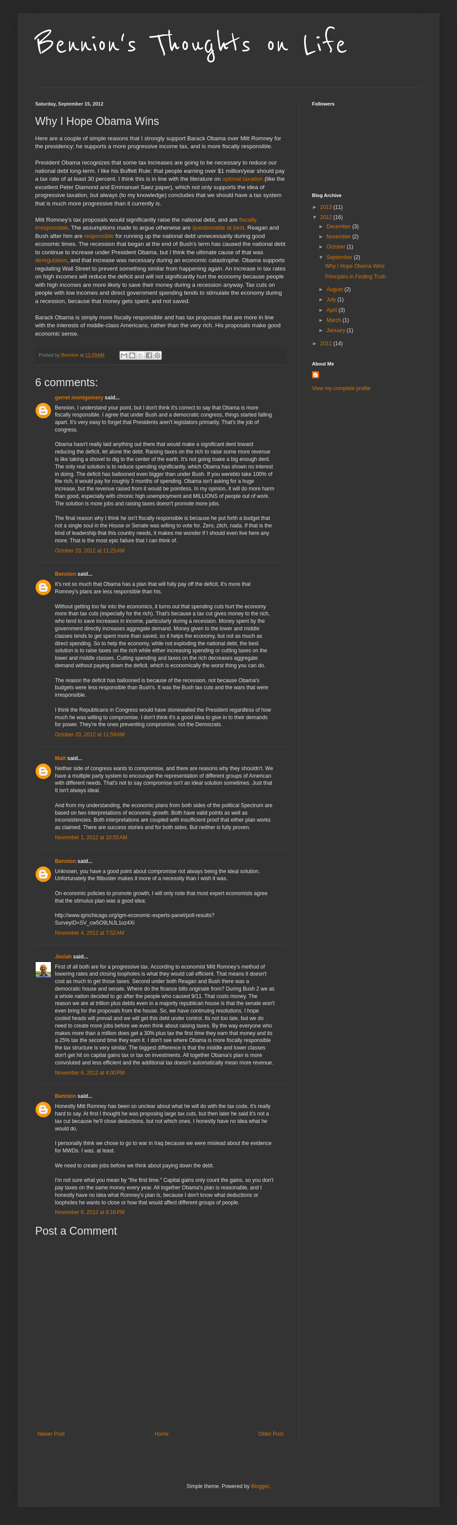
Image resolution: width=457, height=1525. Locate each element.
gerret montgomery (79, 398)
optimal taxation (242, 179)
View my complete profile (341, 388)
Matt (60, 758)
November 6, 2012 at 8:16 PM (89, 1212)
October (336, 247)
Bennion (65, 574)
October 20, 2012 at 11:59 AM (89, 734)
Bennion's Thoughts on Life (191, 44)
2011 (327, 343)
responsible (98, 236)
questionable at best (218, 227)
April (332, 310)
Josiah (63, 957)
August (335, 289)
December (339, 226)
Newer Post (51, 1434)
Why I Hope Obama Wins (354, 266)
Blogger (260, 1486)
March (334, 320)
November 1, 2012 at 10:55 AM (91, 837)
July (331, 299)
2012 (327, 217)
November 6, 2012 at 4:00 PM (89, 1073)
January (336, 330)
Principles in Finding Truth (355, 277)
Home (162, 1434)
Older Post (270, 1434)
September (340, 257)
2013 (327, 207)
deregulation (51, 260)
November (339, 237)
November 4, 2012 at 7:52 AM (89, 933)
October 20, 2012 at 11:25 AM (89, 551)
